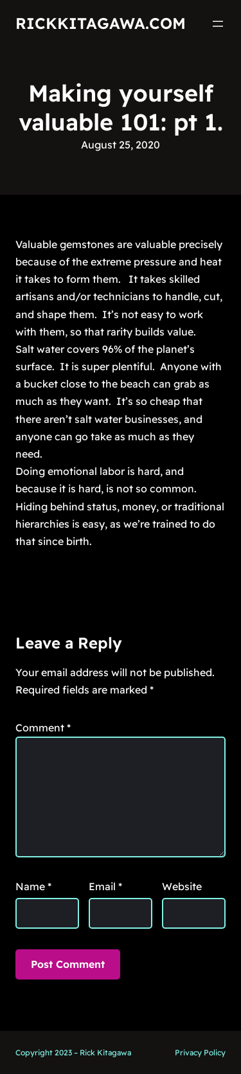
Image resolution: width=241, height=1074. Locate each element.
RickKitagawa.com (100, 23)
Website (182, 886)
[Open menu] (218, 23)
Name (33, 886)
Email (105, 886)
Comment (43, 727)
